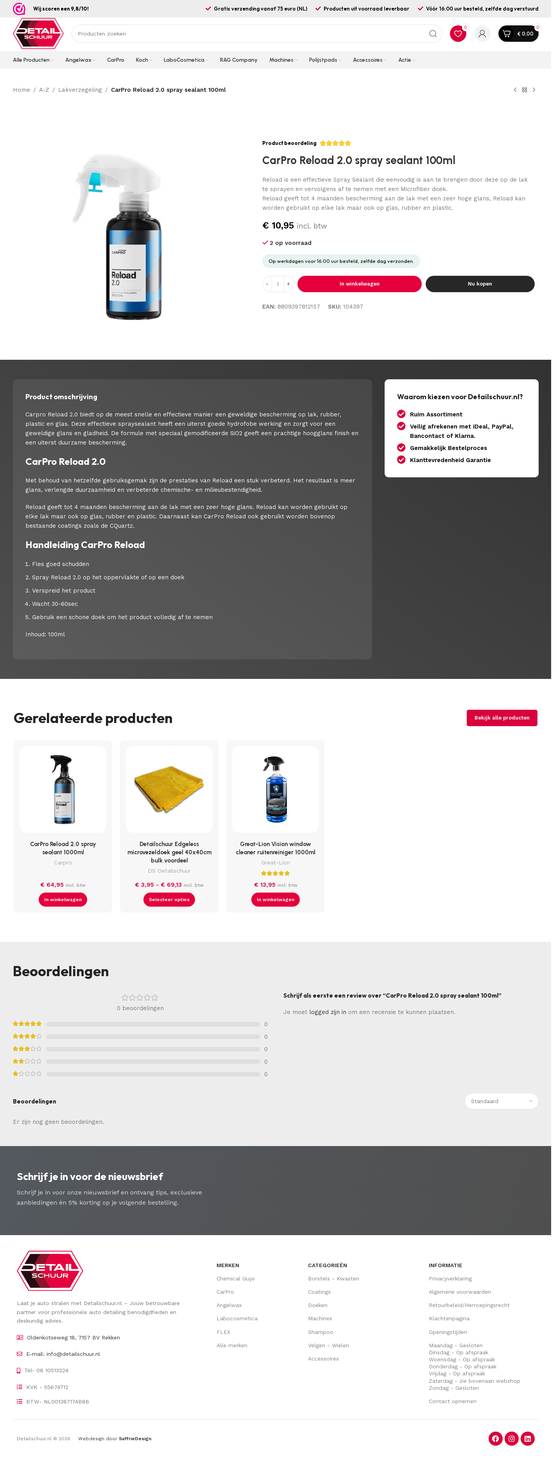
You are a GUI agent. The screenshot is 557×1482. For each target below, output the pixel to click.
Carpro (63, 862)
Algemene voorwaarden (460, 1292)
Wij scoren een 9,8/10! (61, 8)
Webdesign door (114, 1438)
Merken (228, 1265)
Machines (320, 1318)
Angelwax (229, 1305)
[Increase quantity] (289, 284)
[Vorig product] (515, 90)
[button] (63, 900)
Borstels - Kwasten (333, 1278)
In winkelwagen (360, 284)
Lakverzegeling (80, 89)
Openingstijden (448, 1332)
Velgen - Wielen (328, 1345)
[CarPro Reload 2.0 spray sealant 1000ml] (63, 791)
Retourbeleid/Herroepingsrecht (469, 1305)
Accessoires (323, 1358)
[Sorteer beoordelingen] (502, 1101)
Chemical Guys (236, 1278)
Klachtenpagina (449, 1318)
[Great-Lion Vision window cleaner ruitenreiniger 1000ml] (275, 791)
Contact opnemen (452, 1401)
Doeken (318, 1305)
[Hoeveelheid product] (278, 284)
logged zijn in (327, 1012)
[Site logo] (38, 33)
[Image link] (50, 1270)
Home (21, 89)
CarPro (225, 1292)
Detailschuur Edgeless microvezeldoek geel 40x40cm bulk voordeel (169, 852)
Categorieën (327, 1265)
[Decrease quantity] (267, 284)
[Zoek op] (257, 34)
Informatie (445, 1265)
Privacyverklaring (450, 1278)
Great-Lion (275, 862)
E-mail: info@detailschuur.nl (63, 1354)
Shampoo (320, 1332)
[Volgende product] (534, 90)
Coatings (319, 1292)
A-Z (44, 89)
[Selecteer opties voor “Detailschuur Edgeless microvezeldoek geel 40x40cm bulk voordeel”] (169, 900)
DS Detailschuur (169, 871)
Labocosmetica (237, 1318)
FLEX (223, 1332)
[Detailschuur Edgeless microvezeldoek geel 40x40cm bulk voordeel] (169, 791)
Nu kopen (480, 284)
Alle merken (232, 1345)
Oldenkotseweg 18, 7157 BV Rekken (73, 1337)
